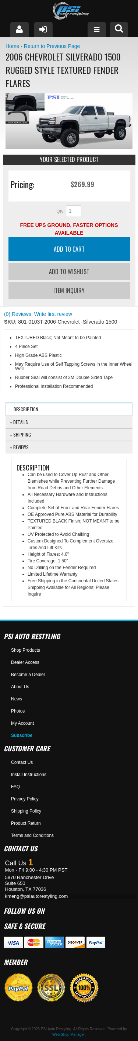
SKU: (11, 322)
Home (12, 46)
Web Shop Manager (68, 1035)
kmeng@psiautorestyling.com (36, 896)
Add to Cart (69, 249)
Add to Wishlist (69, 271)
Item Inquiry (69, 290)
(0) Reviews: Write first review (38, 314)
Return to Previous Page (52, 46)
